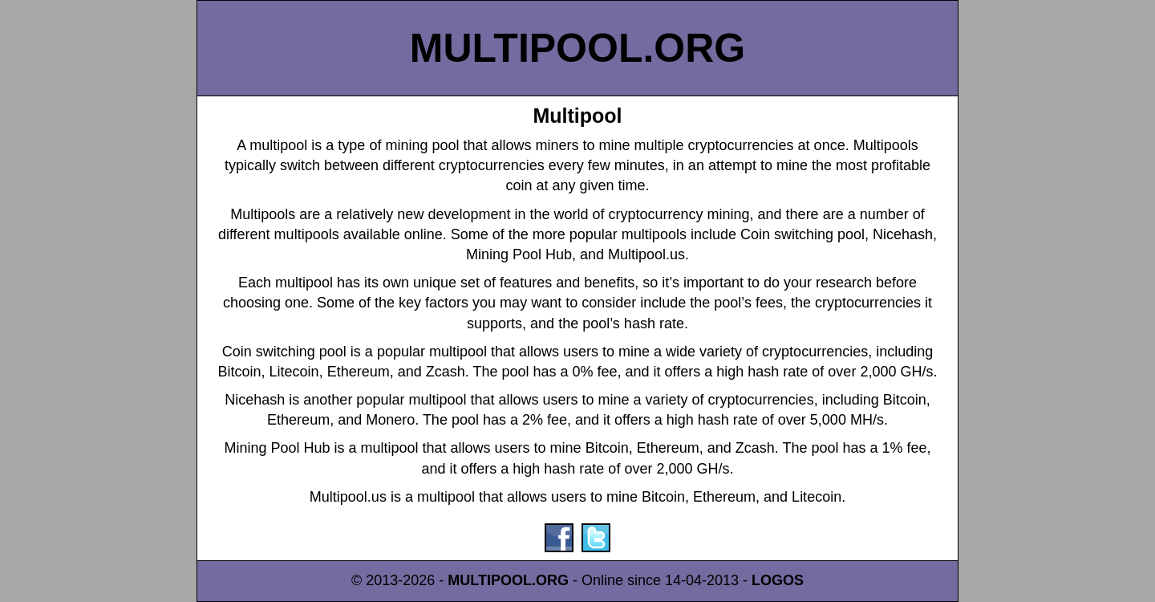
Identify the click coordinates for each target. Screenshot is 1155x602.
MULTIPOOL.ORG (577, 48)
